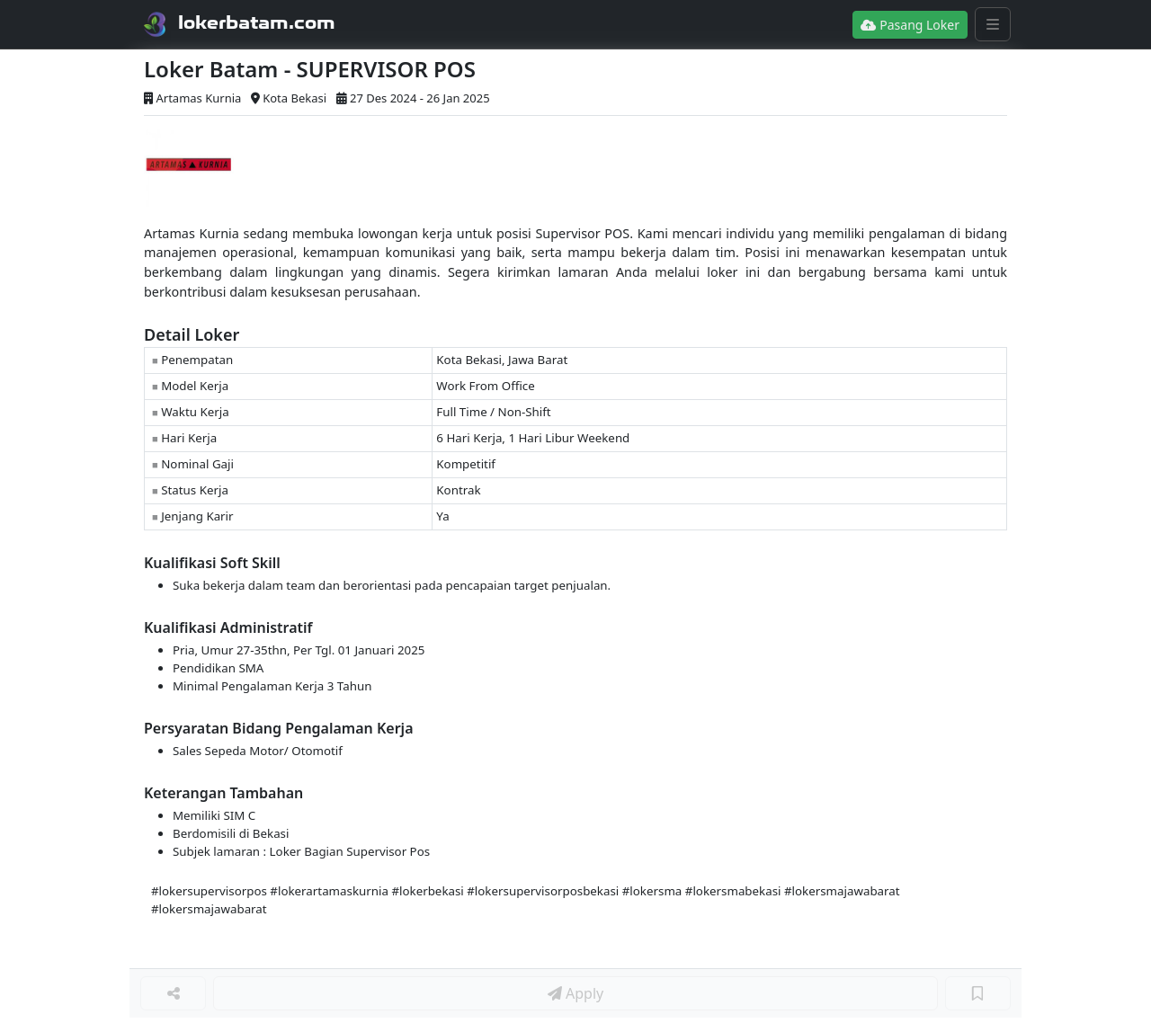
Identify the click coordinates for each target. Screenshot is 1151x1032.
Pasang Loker (910, 24)
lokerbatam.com (256, 22)
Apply (575, 993)
